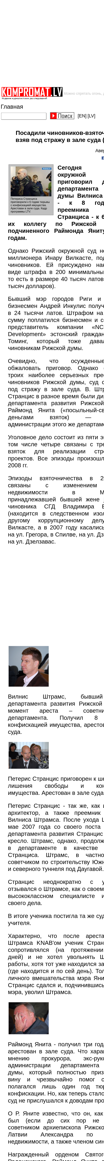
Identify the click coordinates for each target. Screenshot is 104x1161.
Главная (12, 106)
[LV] (91, 115)
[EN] (82, 115)
